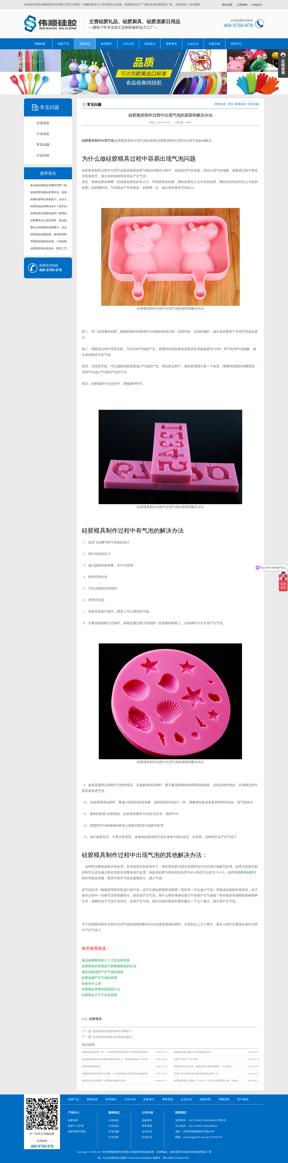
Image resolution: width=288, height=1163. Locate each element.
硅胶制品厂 (202, 1151)
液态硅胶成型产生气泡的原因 (102, 972)
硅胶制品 (162, 1151)
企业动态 (43, 123)
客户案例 (242, 1099)
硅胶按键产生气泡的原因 (99, 977)
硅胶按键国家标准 (91, 1066)
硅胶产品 (63, 43)
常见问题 (43, 144)
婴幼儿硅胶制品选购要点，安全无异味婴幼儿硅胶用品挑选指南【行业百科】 (50, 227)
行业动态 (43, 133)
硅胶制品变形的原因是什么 (101, 989)
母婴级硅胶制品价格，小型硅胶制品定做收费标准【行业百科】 (50, 241)
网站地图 (227, 4)
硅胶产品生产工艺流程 (186, 1059)
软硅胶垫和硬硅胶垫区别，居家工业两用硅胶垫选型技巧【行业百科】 (50, 192)
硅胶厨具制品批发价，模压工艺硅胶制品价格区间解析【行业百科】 (50, 248)
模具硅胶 (246, 872)
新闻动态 (85, 43)
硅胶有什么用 (91, 983)
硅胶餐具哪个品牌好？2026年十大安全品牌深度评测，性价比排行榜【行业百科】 (208, 1080)
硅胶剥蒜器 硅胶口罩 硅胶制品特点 (192, 1052)
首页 (230, 104)
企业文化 (193, 43)
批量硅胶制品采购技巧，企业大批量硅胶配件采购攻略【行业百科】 (50, 199)
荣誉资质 (171, 43)
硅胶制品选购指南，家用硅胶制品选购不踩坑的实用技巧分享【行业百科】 (50, 234)
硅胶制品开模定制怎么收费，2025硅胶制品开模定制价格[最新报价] (116, 1073)
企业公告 (147, 1137)
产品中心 (73, 1112)
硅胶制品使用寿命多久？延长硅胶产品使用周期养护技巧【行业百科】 (50, 206)
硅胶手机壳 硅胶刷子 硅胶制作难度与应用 (104, 1080)
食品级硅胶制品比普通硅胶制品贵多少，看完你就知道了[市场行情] (116, 1059)
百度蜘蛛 (242, 4)
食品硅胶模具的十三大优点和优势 (106, 960)
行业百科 (43, 155)
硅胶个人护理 (76, 1125)
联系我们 (106, 43)
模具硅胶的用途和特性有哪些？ (112, 1031)
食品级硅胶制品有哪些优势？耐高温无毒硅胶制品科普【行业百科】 (50, 185)
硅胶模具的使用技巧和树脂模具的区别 (109, 966)
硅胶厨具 (73, 1120)
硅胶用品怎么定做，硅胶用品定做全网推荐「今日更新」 (204, 1066)
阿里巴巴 (236, 43)
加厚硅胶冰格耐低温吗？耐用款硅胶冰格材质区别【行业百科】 (50, 213)
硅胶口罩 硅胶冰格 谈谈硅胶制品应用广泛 (196, 1073)
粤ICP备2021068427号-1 (176, 1157)
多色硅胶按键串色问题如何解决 (112, 1037)
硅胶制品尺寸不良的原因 (99, 995)
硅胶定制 (214, 43)
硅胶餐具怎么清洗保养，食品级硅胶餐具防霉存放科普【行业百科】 (50, 220)
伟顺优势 (224, 1099)
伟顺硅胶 (39, 43)
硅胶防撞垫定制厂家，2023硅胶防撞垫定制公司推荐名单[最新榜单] (116, 1052)
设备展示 (149, 43)
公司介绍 (128, 43)
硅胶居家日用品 (77, 1131)
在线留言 (257, 4)
